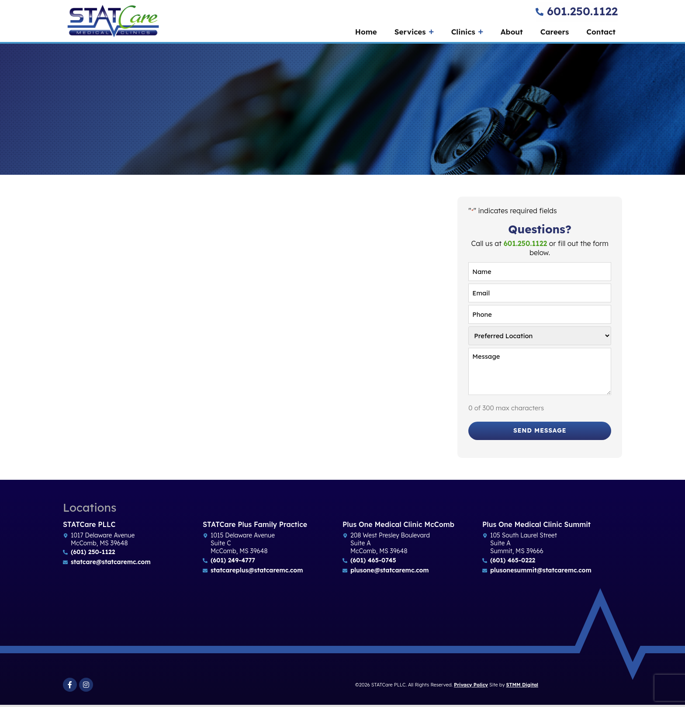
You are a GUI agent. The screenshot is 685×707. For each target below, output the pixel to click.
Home (366, 31)
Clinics (467, 32)
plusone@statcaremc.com (389, 572)
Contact (601, 31)
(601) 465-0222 (512, 562)
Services (414, 32)
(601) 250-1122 (93, 554)
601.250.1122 (582, 11)
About (512, 31)
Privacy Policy (471, 687)
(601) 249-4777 (233, 562)
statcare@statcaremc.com (111, 564)
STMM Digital (522, 687)
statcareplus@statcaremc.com (257, 572)
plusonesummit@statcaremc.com (541, 572)
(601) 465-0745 (373, 562)
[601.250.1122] (539, 12)
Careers (554, 31)
